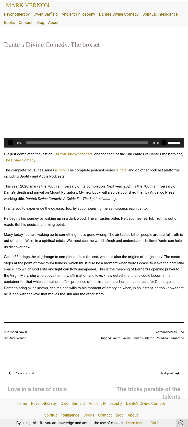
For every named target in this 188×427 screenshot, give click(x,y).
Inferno (149, 338)
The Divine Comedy (19, 160)
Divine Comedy (132, 338)
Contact (26, 22)
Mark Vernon (27, 5)
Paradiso (162, 338)
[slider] (87, 142)
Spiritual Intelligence (160, 14)
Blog (40, 22)
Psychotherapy (17, 14)
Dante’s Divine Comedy (119, 14)
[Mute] (164, 142)
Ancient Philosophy (78, 14)
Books (9, 22)
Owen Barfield (46, 14)
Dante (116, 338)
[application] (94, 143)
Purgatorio (176, 338)
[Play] (10, 142)
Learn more (135, 422)
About (53, 22)
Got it (154, 422)
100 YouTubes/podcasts (73, 154)
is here (60, 170)
